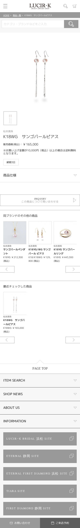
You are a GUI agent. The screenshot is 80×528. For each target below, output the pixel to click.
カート (75, 6)
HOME (6, 15)
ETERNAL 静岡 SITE (22, 456)
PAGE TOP (40, 369)
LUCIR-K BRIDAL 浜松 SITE (29, 438)
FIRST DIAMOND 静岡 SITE (28, 508)
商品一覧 (17, 15)
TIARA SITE (15, 491)
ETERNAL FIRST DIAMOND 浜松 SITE (37, 473)
